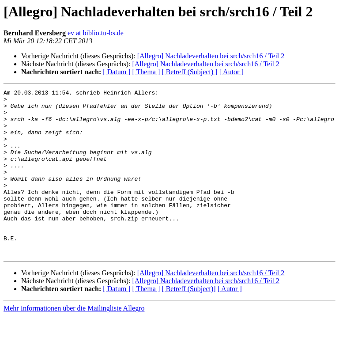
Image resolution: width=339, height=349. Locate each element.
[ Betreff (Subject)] (188, 322)
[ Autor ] (231, 72)
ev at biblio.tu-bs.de (96, 33)
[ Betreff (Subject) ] (189, 72)
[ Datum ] (116, 72)
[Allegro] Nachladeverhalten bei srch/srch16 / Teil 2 (211, 56)
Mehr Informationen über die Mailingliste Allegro (74, 341)
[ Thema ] (146, 72)
